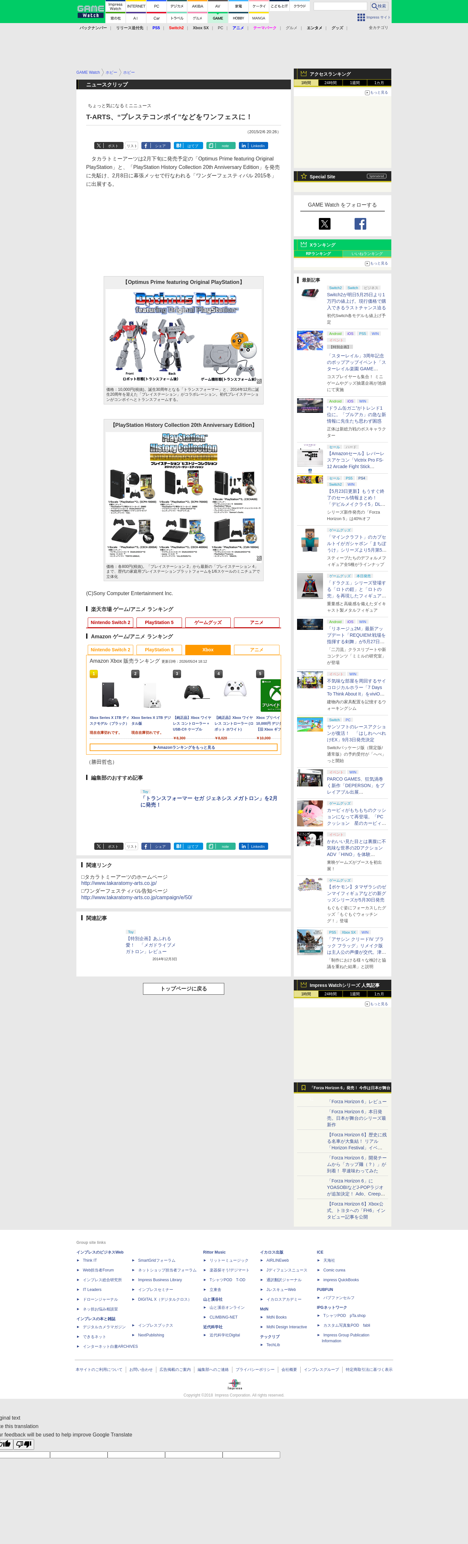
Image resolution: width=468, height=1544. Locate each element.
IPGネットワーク (332, 1307)
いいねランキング (367, 253)
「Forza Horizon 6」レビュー (357, 1101)
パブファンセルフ (339, 1297)
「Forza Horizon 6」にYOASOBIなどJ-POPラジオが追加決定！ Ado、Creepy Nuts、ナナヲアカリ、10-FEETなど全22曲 (355, 1193)
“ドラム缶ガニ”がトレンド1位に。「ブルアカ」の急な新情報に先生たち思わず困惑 (356, 414)
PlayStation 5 (159, 622)
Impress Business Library (160, 1280)
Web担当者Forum (98, 1270)
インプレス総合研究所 (102, 1280)
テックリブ (270, 1336)
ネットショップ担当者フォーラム (167, 1270)
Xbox (208, 649)
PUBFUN (325, 1289)
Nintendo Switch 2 (110, 622)
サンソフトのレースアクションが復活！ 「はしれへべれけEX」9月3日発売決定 (356, 733)
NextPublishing (151, 1335)
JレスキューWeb (281, 1289)
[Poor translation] (23, 1444)
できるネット (94, 1336)
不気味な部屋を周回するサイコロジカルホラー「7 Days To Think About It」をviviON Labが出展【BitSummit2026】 (356, 693)
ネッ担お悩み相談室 (100, 1309)
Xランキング (322, 245)
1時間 (306, 83)
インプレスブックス (155, 1325)
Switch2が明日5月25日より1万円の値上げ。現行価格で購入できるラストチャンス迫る (356, 301)
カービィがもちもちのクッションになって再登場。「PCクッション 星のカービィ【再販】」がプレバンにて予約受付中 (356, 823)
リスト (132, 146)
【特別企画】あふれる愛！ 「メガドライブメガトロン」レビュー (151, 945)
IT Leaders (92, 1289)
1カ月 (379, 83)
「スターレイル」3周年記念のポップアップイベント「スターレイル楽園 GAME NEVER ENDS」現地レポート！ (356, 368)
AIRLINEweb (277, 1260)
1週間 (355, 83)
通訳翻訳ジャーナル (284, 1280)
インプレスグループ (321, 1369)
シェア (160, 146)
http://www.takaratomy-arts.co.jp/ (119, 883)
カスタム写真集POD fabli (346, 1325)
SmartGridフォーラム (157, 1260)
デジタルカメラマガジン (104, 1327)
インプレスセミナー (155, 1289)
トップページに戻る (183, 988)
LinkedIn (258, 146)
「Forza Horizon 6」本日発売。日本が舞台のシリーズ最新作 (356, 1118)
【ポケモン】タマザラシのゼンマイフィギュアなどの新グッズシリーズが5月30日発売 (356, 893)
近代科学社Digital (225, 1335)
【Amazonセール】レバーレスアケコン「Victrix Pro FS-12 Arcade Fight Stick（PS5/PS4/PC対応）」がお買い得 (356, 466)
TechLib (273, 1345)
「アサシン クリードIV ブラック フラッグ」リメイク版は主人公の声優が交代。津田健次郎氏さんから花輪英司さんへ (356, 952)
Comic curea (334, 1270)
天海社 (329, 1260)
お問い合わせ (141, 1369)
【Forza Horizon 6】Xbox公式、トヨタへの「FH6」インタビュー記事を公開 (356, 1210)
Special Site (322, 176)
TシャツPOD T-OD (227, 1280)
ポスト (113, 146)
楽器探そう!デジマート (230, 1270)
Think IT (90, 1260)
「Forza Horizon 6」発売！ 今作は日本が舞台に (350, 1089)
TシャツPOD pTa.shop (344, 1315)
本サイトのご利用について (99, 1369)
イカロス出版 (271, 1252)
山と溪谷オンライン (227, 1307)
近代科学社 (213, 1327)
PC (220, 28)
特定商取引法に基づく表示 (369, 1369)
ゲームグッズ (208, 622)
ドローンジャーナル (100, 1299)
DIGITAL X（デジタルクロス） (165, 1299)
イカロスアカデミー (284, 1299)
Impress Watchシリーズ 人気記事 (345, 985)
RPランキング (318, 253)
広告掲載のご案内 (175, 1369)
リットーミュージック (229, 1260)
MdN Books (276, 1317)
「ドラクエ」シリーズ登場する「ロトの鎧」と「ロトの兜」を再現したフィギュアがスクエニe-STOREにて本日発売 (356, 595)
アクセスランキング (330, 74)
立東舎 (215, 1289)
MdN (264, 1309)
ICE (320, 1252)
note (225, 146)
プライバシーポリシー (255, 1369)
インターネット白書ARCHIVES (110, 1346)
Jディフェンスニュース (286, 1270)
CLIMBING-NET (224, 1317)
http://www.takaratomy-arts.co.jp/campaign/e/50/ (136, 897)
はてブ (193, 146)
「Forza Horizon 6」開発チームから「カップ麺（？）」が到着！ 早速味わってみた (357, 1164)
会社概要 (289, 1369)
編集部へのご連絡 (213, 1369)
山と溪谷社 (213, 1299)
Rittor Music (214, 1252)
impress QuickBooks (341, 1280)
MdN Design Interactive (286, 1327)
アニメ (257, 622)
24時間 (330, 83)
